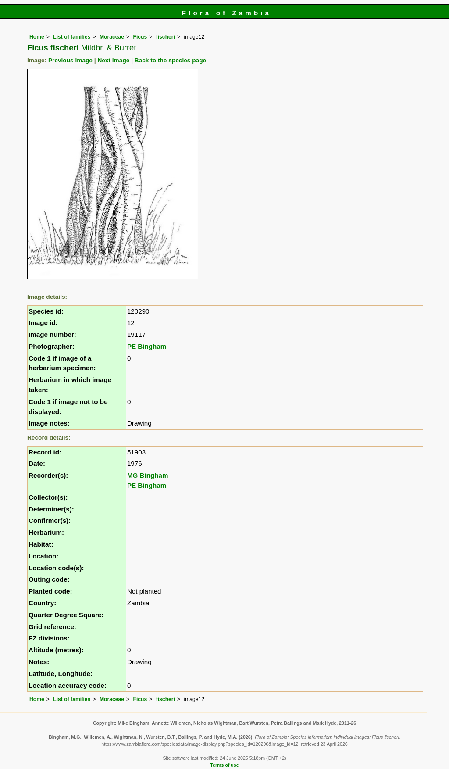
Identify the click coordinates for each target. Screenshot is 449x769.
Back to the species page (170, 60)
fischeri (165, 37)
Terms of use (224, 765)
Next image (113, 60)
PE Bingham (146, 346)
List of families (71, 37)
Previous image (70, 60)
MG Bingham (147, 475)
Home (36, 37)
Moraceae (112, 37)
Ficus (140, 37)
